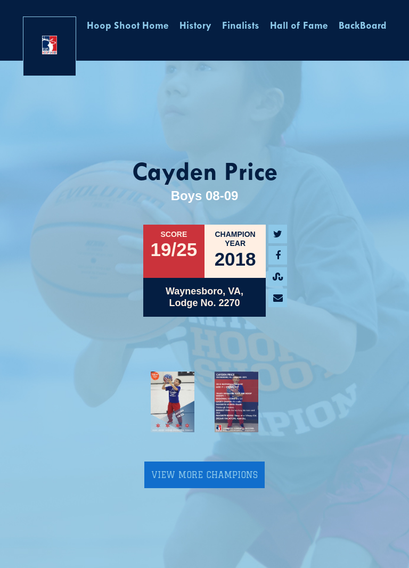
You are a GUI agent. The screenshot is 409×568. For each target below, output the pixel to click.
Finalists (240, 26)
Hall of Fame (299, 26)
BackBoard (363, 26)
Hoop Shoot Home (128, 26)
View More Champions (204, 475)
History (195, 26)
